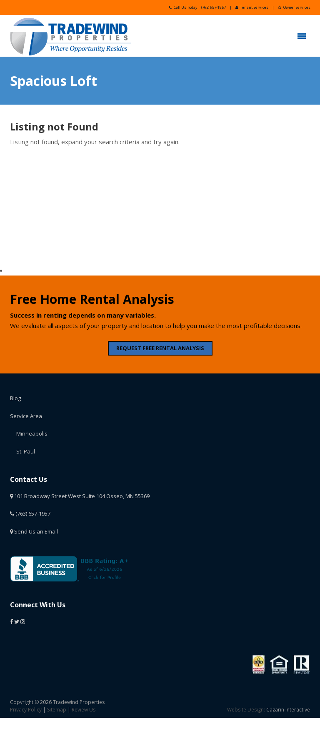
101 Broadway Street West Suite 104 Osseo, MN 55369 (80, 496)
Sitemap (56, 709)
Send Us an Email (34, 531)
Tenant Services (251, 7)
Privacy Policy (26, 709)
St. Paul (25, 451)
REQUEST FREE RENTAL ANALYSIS (160, 348)
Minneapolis (32, 433)
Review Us (83, 709)
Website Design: (246, 709)
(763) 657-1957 (213, 7)
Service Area (26, 416)
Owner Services (294, 7)
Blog (15, 398)
